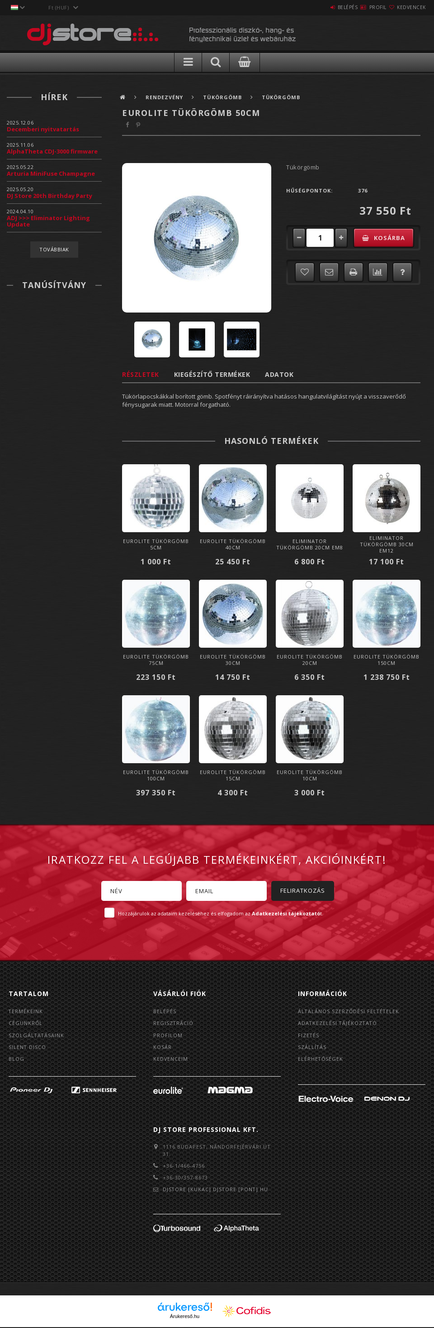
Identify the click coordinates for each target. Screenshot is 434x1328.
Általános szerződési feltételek (349, 1011)
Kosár (162, 1047)
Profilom (168, 1035)
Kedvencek (406, 7)
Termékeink (26, 1011)
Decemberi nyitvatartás (43, 129)
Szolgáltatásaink (37, 1035)
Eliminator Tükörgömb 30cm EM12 (387, 544)
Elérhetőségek (321, 1060)
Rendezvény (165, 97)
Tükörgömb (224, 97)
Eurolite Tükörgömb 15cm (233, 775)
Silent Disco (28, 1047)
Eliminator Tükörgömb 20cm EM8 (309, 544)
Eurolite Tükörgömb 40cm (233, 544)
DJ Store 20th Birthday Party (49, 195)
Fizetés (309, 1035)
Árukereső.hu (184, 1317)
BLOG (16, 1060)
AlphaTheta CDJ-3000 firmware (52, 151)
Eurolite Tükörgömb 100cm (156, 775)
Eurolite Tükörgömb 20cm (310, 659)
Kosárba (390, 238)
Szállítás (312, 1047)
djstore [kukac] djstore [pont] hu (216, 1190)
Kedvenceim (171, 1060)
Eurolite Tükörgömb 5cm (156, 544)
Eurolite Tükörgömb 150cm (387, 659)
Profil (361, 7)
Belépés (321, 7)
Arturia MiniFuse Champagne (51, 173)
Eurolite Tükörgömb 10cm (310, 775)
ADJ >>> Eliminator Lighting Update (48, 221)
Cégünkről (26, 1023)
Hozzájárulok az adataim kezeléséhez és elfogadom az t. (220, 913)
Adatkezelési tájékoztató (338, 1023)
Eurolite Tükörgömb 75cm (156, 659)
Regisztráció (173, 1023)
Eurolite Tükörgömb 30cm (233, 659)
